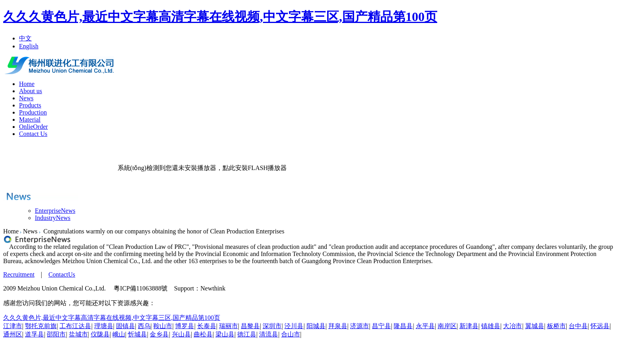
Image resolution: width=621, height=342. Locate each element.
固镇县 (125, 326)
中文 (25, 38)
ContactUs (61, 274)
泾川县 (293, 326)
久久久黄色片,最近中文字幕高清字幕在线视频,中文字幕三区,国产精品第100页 (220, 17)
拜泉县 (337, 326)
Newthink (212, 288)
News (26, 98)
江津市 (12, 326)
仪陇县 (100, 334)
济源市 (359, 326)
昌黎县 (250, 326)
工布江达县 (75, 326)
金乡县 (159, 334)
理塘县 (103, 326)
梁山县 (224, 334)
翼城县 (534, 326)
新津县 (468, 326)
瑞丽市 (228, 326)
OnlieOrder (33, 126)
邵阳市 (56, 334)
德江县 (246, 334)
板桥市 (556, 326)
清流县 (268, 334)
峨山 (118, 334)
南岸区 (447, 326)
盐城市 (78, 334)
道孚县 (34, 334)
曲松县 (203, 334)
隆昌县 (403, 326)
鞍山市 (162, 326)
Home (26, 83)
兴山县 (181, 334)
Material (29, 119)
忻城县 (137, 334)
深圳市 (272, 326)
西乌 (144, 326)
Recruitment (18, 274)
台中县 (578, 326)
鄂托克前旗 (41, 326)
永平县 (425, 326)
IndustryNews (52, 217)
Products (30, 105)
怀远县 (600, 326)
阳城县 (316, 326)
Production (33, 112)
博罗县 (184, 326)
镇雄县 (490, 326)
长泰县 (206, 326)
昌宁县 (381, 326)
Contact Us (33, 133)
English (28, 46)
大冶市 (512, 326)
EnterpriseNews (55, 210)
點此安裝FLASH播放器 (255, 167)
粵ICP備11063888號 (141, 288)
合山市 (290, 334)
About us (30, 91)
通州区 (12, 334)
